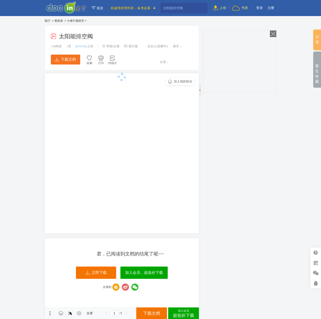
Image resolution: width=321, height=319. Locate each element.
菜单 (49, 313)
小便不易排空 (75, 20)
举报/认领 (110, 46)
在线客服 (315, 283)
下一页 (126, 313)
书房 (240, 8)
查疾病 (58, 20)
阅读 (56, 46)
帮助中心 (315, 253)
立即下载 (96, 272)
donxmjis (81, 46)
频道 (97, 8)
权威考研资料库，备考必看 (130, 8)
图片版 (131, 46)
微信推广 (315, 273)
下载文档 (65, 59)
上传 (219, 8)
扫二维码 (315, 263)
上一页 (105, 313)
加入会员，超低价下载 (144, 273)
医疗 (47, 20)
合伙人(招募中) (155, 46)
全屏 (90, 313)
